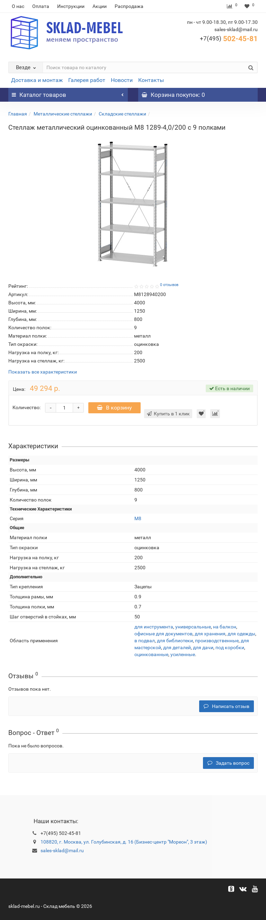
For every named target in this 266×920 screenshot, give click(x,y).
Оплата (40, 6)
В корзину (114, 407)
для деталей (177, 647)
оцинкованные (151, 654)
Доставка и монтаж (37, 80)
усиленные (182, 654)
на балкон (224, 626)
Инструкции (71, 6)
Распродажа (129, 6)
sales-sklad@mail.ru (62, 850)
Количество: (26, 407)
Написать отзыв (226, 706)
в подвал (144, 640)
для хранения (210, 633)
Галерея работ (86, 80)
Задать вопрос (228, 763)
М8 (137, 518)
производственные (217, 640)
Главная (17, 114)
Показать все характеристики (42, 372)
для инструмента (153, 626)
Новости (122, 80)
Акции (99, 6)
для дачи (203, 647)
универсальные (193, 626)
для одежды (241, 633)
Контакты (151, 80)
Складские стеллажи (122, 114)
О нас (18, 6)
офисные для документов (163, 633)
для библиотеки (175, 640)
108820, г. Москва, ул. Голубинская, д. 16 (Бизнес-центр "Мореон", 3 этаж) (124, 842)
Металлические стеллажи (63, 114)
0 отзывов (169, 285)
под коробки (229, 647)
